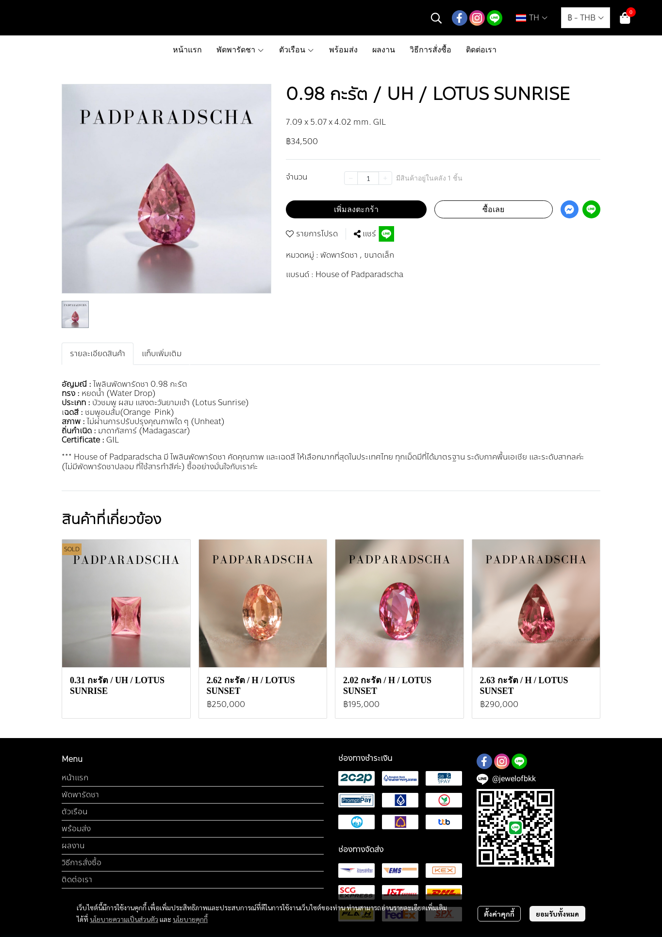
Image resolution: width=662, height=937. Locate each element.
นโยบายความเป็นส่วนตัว (124, 919)
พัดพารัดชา (341, 255)
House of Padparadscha (359, 274)
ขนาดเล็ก (379, 255)
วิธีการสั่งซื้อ (81, 862)
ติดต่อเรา (77, 879)
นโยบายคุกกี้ (190, 919)
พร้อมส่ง (76, 828)
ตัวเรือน (74, 811)
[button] (436, 18)
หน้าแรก (75, 778)
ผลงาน (73, 845)
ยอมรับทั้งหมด (557, 913)
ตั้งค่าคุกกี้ (499, 913)
